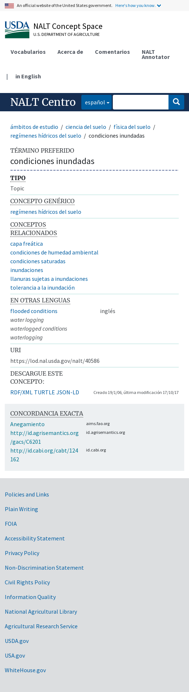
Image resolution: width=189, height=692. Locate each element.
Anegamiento (27, 424)
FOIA (11, 523)
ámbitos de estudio (34, 126)
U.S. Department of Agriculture (66, 34)
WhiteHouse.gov (25, 670)
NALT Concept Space (68, 26)
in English (28, 76)
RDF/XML (21, 392)
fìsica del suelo (132, 126)
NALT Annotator (156, 54)
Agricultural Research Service (41, 626)
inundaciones (26, 270)
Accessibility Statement (35, 538)
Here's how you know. (135, 5)
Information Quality (30, 596)
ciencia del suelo (86, 126)
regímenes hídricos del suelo (45, 135)
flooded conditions (34, 311)
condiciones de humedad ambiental (54, 252)
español (93, 101)
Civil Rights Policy (27, 582)
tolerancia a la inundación (42, 287)
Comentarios (112, 51)
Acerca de (70, 51)
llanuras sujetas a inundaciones (49, 278)
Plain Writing (21, 509)
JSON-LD (67, 392)
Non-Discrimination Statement (44, 567)
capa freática (26, 243)
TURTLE (44, 392)
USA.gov (15, 655)
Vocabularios (28, 51)
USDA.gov (17, 640)
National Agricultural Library (41, 611)
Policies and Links (27, 494)
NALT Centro (43, 102)
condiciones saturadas (38, 261)
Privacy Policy (22, 553)
